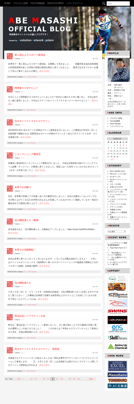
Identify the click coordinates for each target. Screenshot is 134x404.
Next (128, 33)
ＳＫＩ (23, 58)
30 (44, 379)
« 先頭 (18, 379)
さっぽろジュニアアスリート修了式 (117, 263)
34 (61, 379)
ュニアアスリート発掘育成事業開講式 (117, 244)
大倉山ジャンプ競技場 (118, 212)
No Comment (32, 77)
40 (70, 379)
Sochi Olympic (55, 3)
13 (108, 151)
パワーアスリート (74, 3)
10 (31, 379)
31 (48, 379)
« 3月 (111, 159)
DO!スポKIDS (115, 171)
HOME (7, 3)
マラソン (113, 207)
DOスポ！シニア (116, 174)
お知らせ (113, 187)
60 (78, 379)
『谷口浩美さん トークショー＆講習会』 (117, 254)
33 (57, 379)
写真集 (112, 210)
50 (74, 379)
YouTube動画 (37, 3)
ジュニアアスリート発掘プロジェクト (117, 191)
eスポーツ (114, 177)
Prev (6, 33)
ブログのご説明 (20, 3)
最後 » (92, 379)
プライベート (115, 204)
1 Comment (32, 143)
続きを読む (45, 71)
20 (35, 379)
